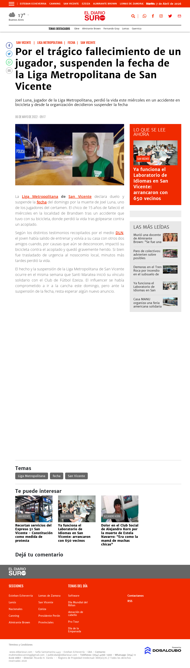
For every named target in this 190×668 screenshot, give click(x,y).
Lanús (12, 602)
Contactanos (135, 595)
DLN (119, 232)
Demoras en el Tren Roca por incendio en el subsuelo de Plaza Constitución (147, 272)
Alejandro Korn (112, 516)
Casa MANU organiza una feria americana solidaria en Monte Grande (147, 304)
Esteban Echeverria (33, 4)
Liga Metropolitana (40, 196)
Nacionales (15, 609)
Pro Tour (73, 621)
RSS (129, 601)
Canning (54, 4)
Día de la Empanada (74, 630)
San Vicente (71, 4)
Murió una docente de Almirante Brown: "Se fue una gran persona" (147, 240)
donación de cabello (75, 613)
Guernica (136, 28)
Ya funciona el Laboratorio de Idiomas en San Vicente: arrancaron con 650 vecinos (150, 184)
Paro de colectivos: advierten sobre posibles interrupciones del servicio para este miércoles (147, 260)
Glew (76, 28)
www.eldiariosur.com (20, 652)
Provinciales (46, 622)
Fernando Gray (111, 28)
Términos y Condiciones (20, 644)
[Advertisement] (98, 344)
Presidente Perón (49, 615)
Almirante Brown (105, 4)
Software (73, 595)
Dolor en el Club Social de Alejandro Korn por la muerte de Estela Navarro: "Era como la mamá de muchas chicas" (119, 534)
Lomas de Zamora (131, 4)
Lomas (125, 28)
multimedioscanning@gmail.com (27, 654)
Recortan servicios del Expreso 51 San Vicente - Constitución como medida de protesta (34, 533)
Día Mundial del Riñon (78, 604)
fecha (42, 202)
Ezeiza (86, 4)
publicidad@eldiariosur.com (62, 654)
